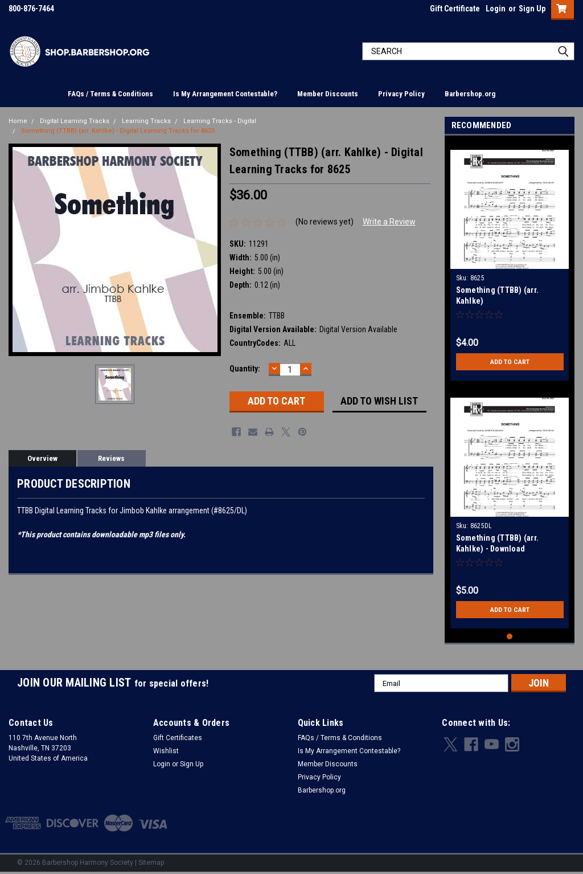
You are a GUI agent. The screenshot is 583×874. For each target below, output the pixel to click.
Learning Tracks (146, 121)
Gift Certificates (177, 738)
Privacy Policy (401, 93)
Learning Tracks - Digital (219, 121)
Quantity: (244, 368)
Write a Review (389, 221)
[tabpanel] (509, 261)
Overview (42, 458)
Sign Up (532, 8)
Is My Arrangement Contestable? (225, 93)
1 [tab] (510, 637)
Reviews (111, 458)
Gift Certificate (455, 8)
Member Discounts (327, 93)
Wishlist (166, 751)
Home (18, 121)
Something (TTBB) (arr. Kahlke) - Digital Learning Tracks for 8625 (118, 130)
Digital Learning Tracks (74, 121)
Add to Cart (509, 361)
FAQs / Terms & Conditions (110, 93)
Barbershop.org (470, 93)
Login (496, 8)
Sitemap (151, 863)
